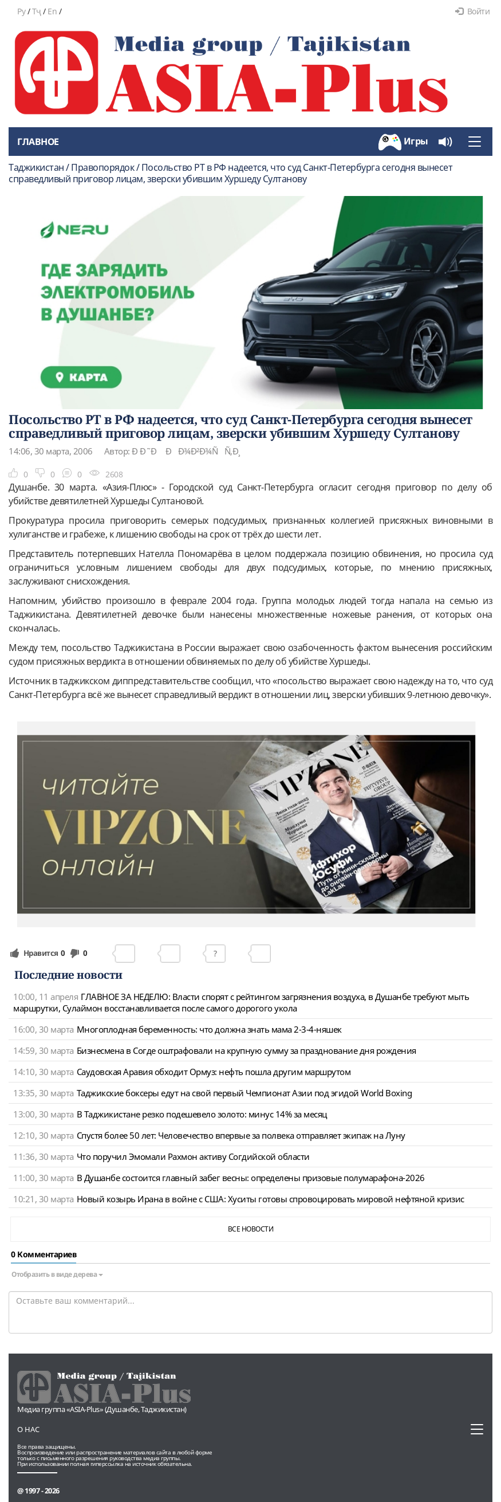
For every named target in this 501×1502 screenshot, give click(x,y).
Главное (38, 141)
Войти (472, 11)
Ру (21, 11)
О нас (28, 1429)
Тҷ (36, 11)
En (52, 11)
